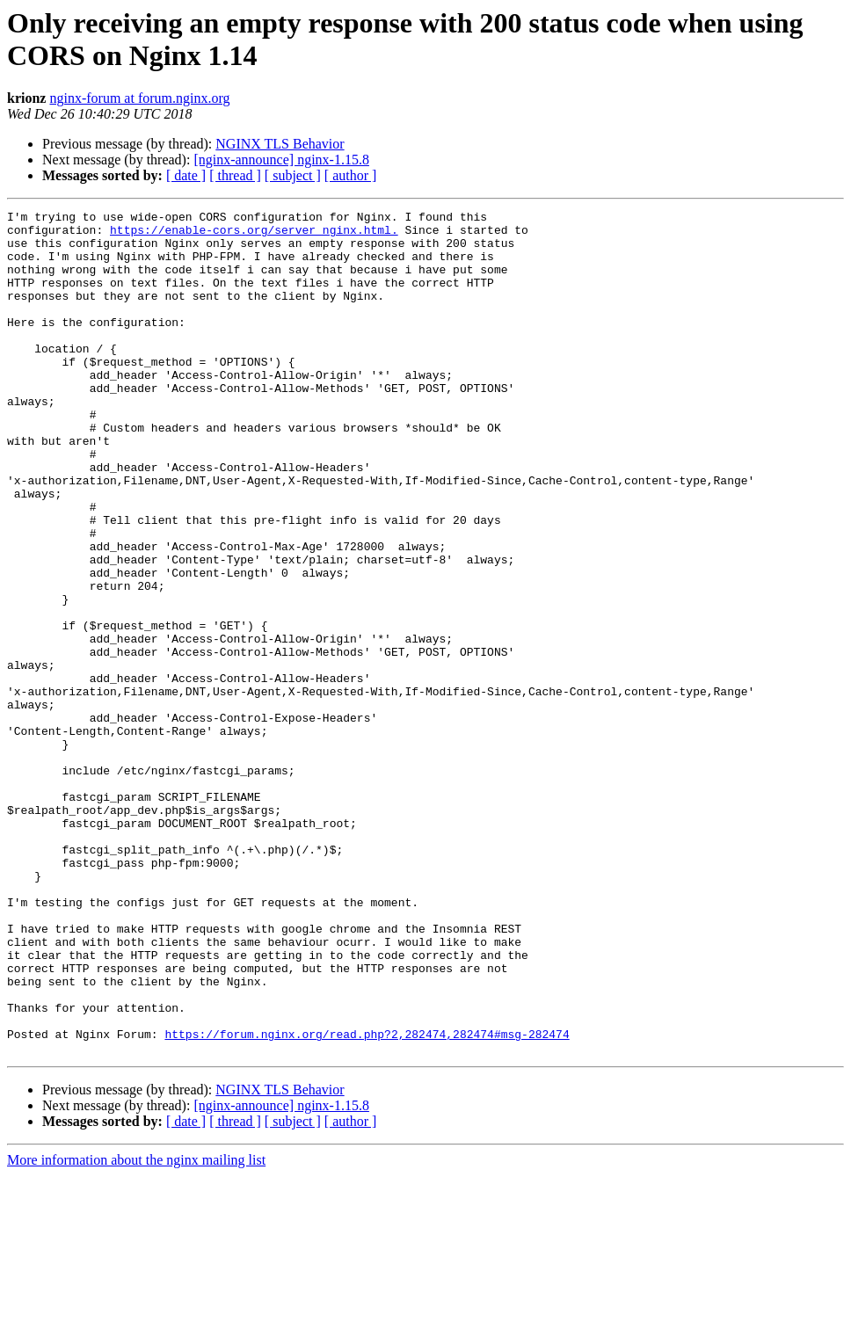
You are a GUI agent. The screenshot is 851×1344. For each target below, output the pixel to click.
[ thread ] (235, 175)
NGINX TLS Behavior (279, 143)
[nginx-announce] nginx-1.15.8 (281, 159)
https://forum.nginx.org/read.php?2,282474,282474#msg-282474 (366, 1200)
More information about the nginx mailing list (136, 1328)
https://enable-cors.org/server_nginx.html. (254, 235)
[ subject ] (293, 175)
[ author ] (350, 175)
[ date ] (186, 175)
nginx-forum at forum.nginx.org (139, 98)
